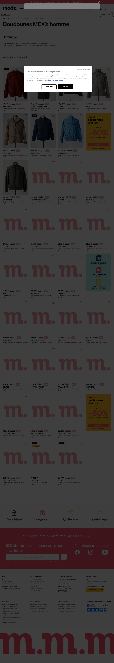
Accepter (65, 86)
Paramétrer (49, 86)
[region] (58, 79)
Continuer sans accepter (83, 69)
